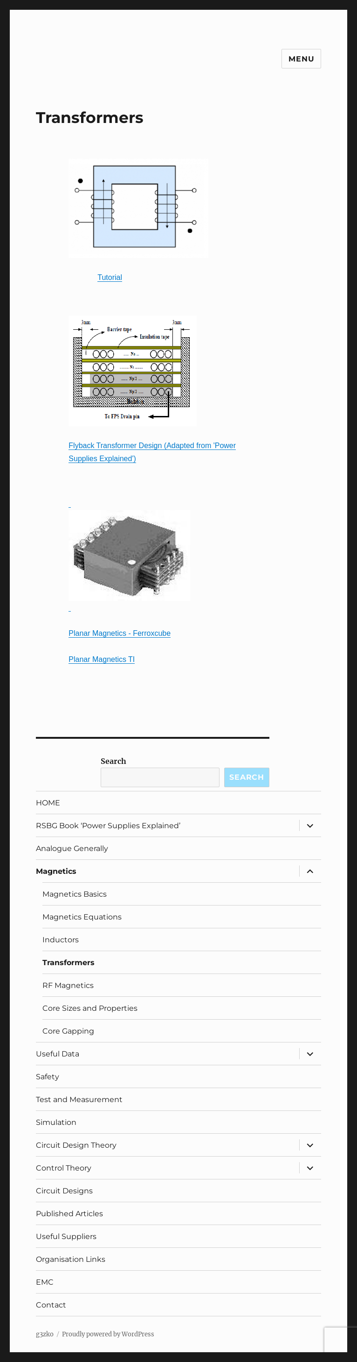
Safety (47, 1076)
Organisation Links (70, 1259)
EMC (45, 1282)
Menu (301, 58)
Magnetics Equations (82, 917)
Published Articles (69, 1213)
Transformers (68, 962)
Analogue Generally (72, 848)
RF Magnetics (68, 985)
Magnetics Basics (74, 894)
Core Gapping (68, 1031)
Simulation (56, 1122)
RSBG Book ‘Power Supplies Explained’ (108, 825)
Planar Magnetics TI (102, 659)
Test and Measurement (79, 1099)
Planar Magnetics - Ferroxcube (120, 633)
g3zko (45, 1334)
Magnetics (56, 871)
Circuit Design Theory (76, 1145)
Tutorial (109, 277)
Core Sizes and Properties (89, 1008)
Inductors (60, 939)
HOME (48, 802)
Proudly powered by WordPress (108, 1334)
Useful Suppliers (66, 1236)
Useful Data (57, 1053)
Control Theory (63, 1168)
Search (113, 761)
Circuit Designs (64, 1190)
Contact (51, 1305)
